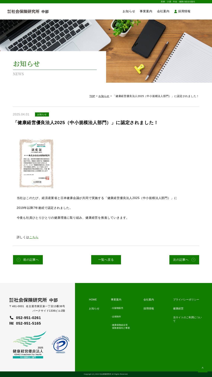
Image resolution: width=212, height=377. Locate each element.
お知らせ (129, 11)
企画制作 (116, 316)
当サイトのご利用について (187, 319)
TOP (92, 96)
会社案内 (163, 11)
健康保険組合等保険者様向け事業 (121, 326)
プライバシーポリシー (186, 299)
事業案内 (146, 11)
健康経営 (178, 308)
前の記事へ (31, 259)
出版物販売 (117, 308)
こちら (34, 237)
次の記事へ (181, 259)
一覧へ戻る (106, 259)
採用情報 (184, 11)
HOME (93, 299)
